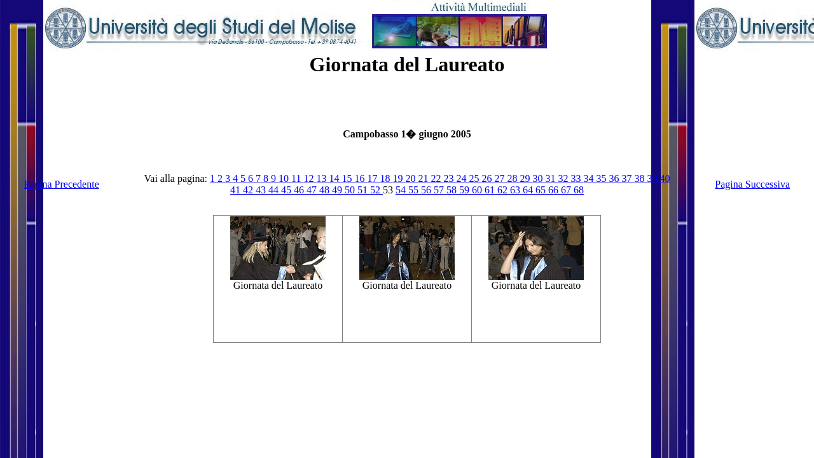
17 (373, 178)
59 (465, 189)
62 (503, 189)
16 (360, 178)
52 (376, 189)
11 (297, 178)
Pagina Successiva (752, 184)
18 (386, 178)
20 (411, 178)
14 (335, 178)
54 (402, 189)
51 (363, 189)
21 (424, 178)
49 (338, 189)
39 (653, 178)
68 (579, 189)
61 (491, 189)
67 (567, 189)
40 (664, 178)
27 (500, 178)
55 (414, 189)
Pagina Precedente (61, 184)
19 (398, 178)
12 (309, 178)
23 (449, 178)
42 (249, 189)
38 (640, 178)
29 (526, 178)
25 (475, 178)
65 (541, 189)
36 (615, 178)
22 (437, 178)
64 (529, 189)
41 (236, 189)
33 (576, 178)
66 (554, 189)
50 (351, 189)
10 (285, 178)
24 (462, 178)
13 (322, 178)
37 (627, 178)
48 (325, 189)
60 (478, 189)
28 (513, 178)
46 (300, 189)
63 (516, 189)
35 (602, 178)
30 (538, 178)
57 (440, 189)
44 (274, 189)
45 (287, 189)
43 (262, 189)
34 (589, 178)
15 (347, 178)
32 (564, 178)
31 (551, 178)
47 (313, 189)
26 (487, 178)
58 (452, 189)
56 (427, 189)
